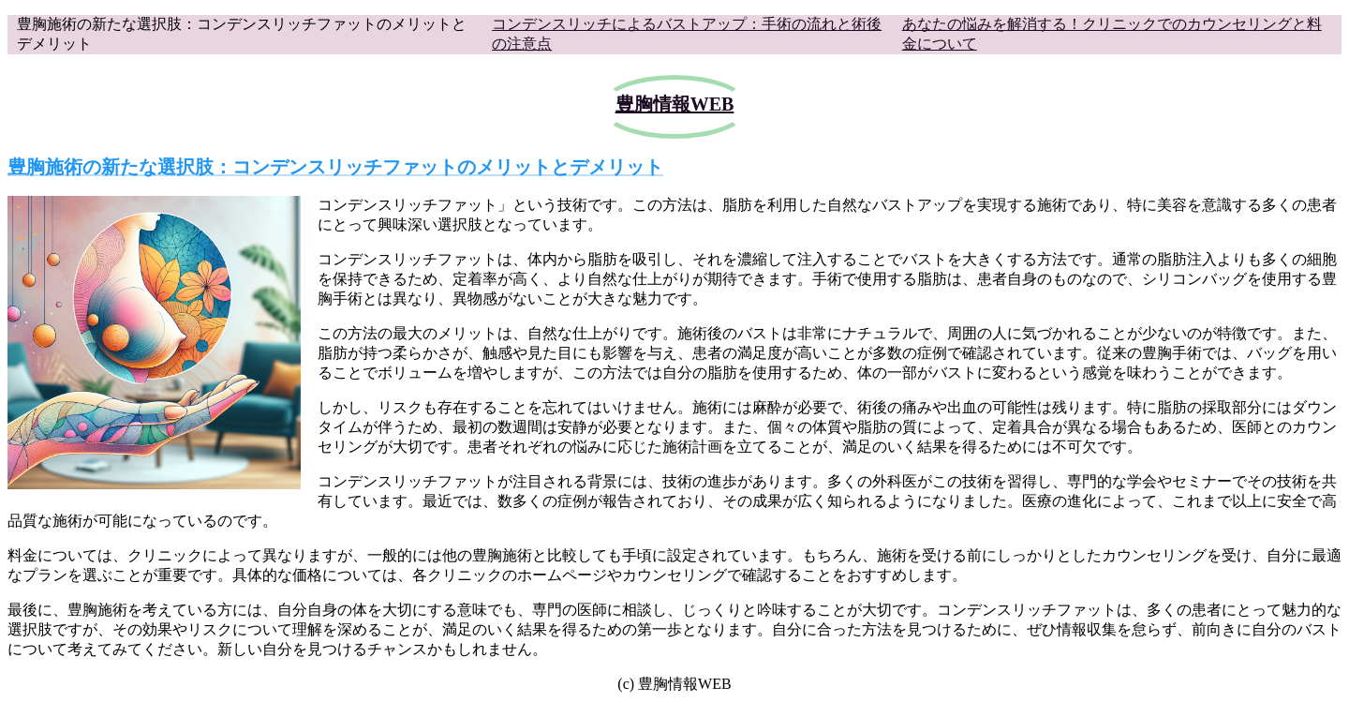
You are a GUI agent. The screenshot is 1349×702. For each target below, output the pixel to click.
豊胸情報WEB (674, 104)
